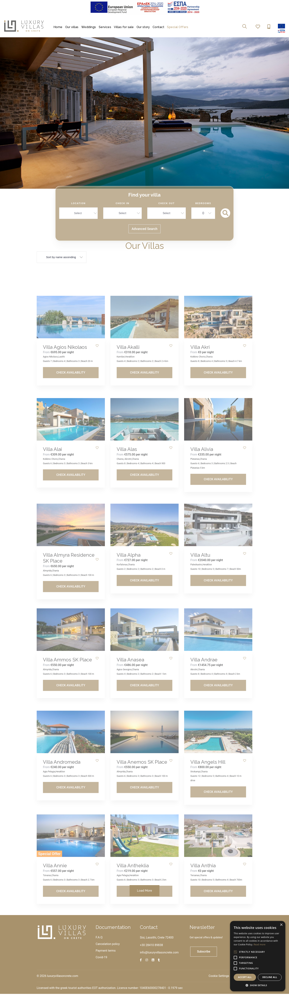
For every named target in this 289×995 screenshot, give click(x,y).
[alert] (257, 956)
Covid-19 (101, 958)
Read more (259, 944)
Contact (158, 27)
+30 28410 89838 (151, 946)
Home (57, 27)
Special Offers (177, 27)
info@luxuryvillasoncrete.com (159, 953)
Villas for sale (124, 27)
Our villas (72, 27)
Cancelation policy (108, 945)
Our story (143, 27)
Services (105, 27)
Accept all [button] (245, 977)
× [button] (281, 925)
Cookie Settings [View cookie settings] (219, 977)
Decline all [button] (269, 977)
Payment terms (106, 951)
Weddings (88, 27)
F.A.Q (99, 938)
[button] (258, 985)
